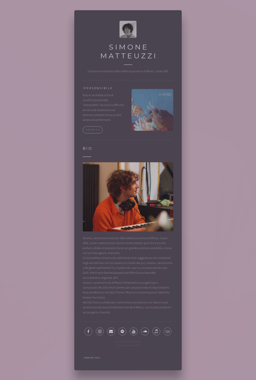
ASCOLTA (93, 130)
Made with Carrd (92, 358)
